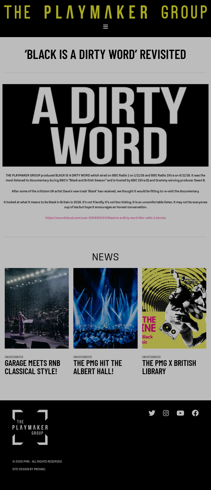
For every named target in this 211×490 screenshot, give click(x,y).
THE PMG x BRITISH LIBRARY (169, 367)
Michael (40, 469)
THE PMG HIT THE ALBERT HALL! (97, 367)
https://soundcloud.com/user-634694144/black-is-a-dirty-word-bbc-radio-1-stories (105, 218)
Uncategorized (14, 357)
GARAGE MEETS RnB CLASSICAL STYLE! (32, 367)
